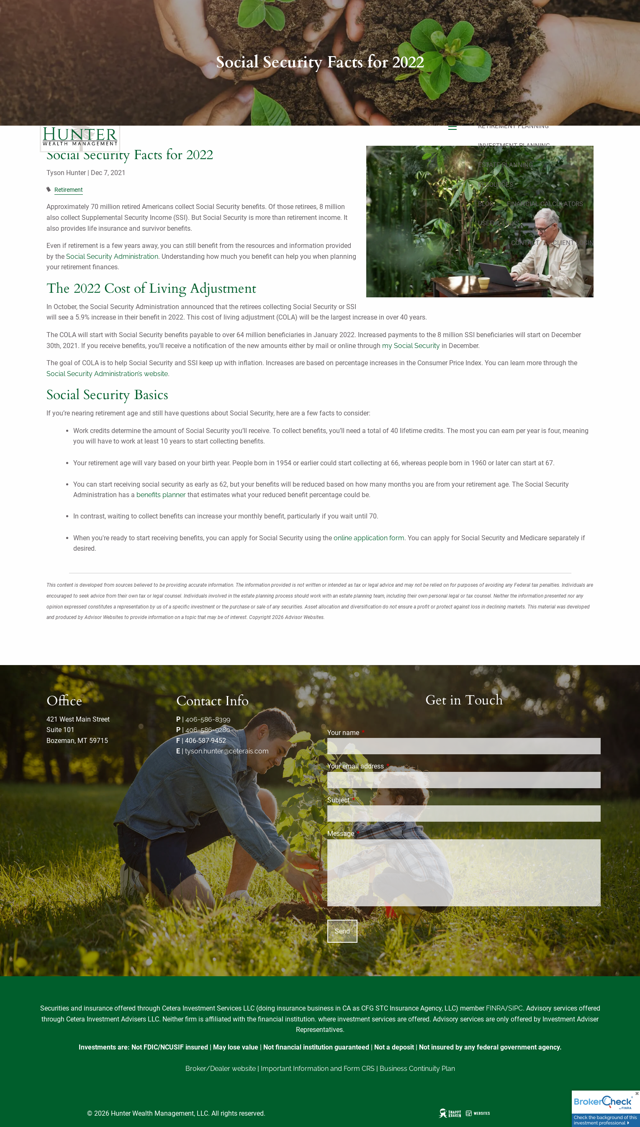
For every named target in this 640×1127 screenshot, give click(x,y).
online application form (369, 538)
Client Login (573, 243)
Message (372, 834)
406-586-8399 (207, 719)
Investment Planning (514, 146)
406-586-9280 (207, 730)
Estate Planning (505, 165)
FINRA (495, 1008)
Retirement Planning (513, 126)
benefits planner (161, 495)
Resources (495, 184)
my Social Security (411, 346)
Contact (525, 243)
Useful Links (498, 223)
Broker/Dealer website (220, 1069)
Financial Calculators (545, 204)
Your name (374, 733)
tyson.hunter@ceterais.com (227, 751)
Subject (369, 800)
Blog (485, 204)
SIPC (515, 1008)
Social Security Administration (112, 256)
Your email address (387, 766)
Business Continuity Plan (417, 1069)
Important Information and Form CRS (318, 1069)
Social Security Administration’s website (107, 374)
